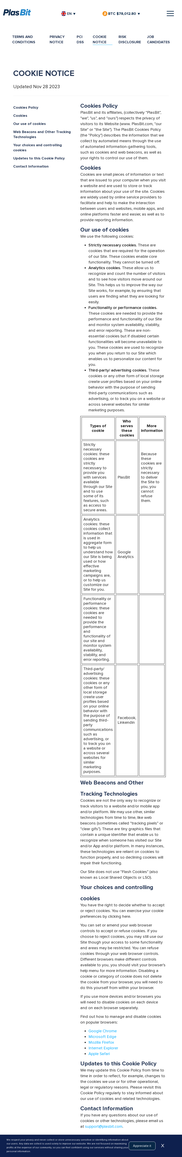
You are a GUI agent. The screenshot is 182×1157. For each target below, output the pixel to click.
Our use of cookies (29, 123)
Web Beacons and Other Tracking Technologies (42, 134)
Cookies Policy (25, 107)
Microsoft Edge (102, 1036)
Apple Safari (99, 1053)
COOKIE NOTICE (99, 39)
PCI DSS (80, 39)
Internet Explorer (103, 1048)
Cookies (20, 115)
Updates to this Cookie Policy (39, 158)
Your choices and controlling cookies (37, 147)
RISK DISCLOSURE (130, 39)
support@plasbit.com (103, 1126)
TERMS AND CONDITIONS (23, 39)
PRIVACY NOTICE (57, 39)
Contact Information (31, 166)
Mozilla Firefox (101, 1042)
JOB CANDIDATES (158, 39)
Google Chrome (102, 1031)
